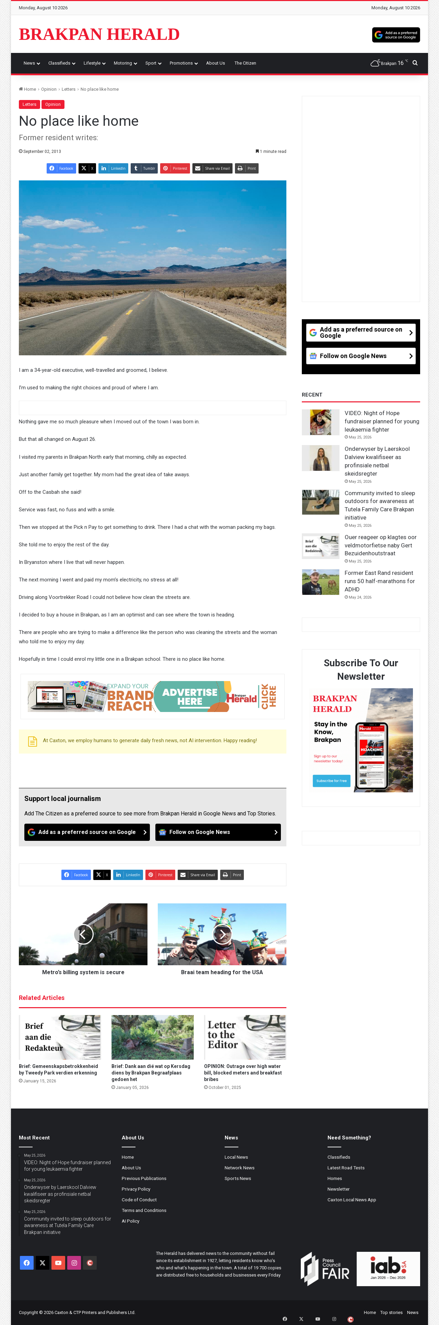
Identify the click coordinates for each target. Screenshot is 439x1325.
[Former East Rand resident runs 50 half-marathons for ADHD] (321, 582)
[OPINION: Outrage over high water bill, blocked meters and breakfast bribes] (245, 1037)
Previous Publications (144, 1178)
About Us (215, 63)
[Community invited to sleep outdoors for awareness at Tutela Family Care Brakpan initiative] (321, 502)
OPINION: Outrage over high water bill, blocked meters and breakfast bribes (243, 1073)
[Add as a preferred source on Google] (396, 34)
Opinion (49, 89)
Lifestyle (92, 63)
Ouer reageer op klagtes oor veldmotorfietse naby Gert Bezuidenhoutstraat (381, 545)
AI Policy (130, 1221)
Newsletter (339, 1189)
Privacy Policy (136, 1189)
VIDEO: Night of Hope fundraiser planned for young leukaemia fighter (382, 421)
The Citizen (245, 63)
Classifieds (59, 63)
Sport (150, 63)
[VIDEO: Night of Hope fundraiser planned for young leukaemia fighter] (321, 422)
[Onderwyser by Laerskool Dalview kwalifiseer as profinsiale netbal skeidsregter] (321, 458)
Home (27, 89)
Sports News (238, 1178)
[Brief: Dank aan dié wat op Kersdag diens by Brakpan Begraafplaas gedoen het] (152, 1037)
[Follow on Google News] (218, 832)
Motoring (123, 63)
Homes (335, 1178)
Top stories (391, 1312)
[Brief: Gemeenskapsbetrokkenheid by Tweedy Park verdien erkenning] (60, 1037)
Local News (236, 1157)
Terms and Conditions (144, 1210)
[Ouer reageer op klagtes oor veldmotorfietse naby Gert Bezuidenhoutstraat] (321, 546)
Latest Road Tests (346, 1167)
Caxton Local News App (352, 1199)
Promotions (181, 63)
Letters (68, 89)
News (29, 63)
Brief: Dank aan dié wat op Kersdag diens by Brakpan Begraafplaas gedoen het (150, 1073)
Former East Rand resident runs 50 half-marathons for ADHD (380, 581)
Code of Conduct (139, 1199)
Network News (239, 1167)
